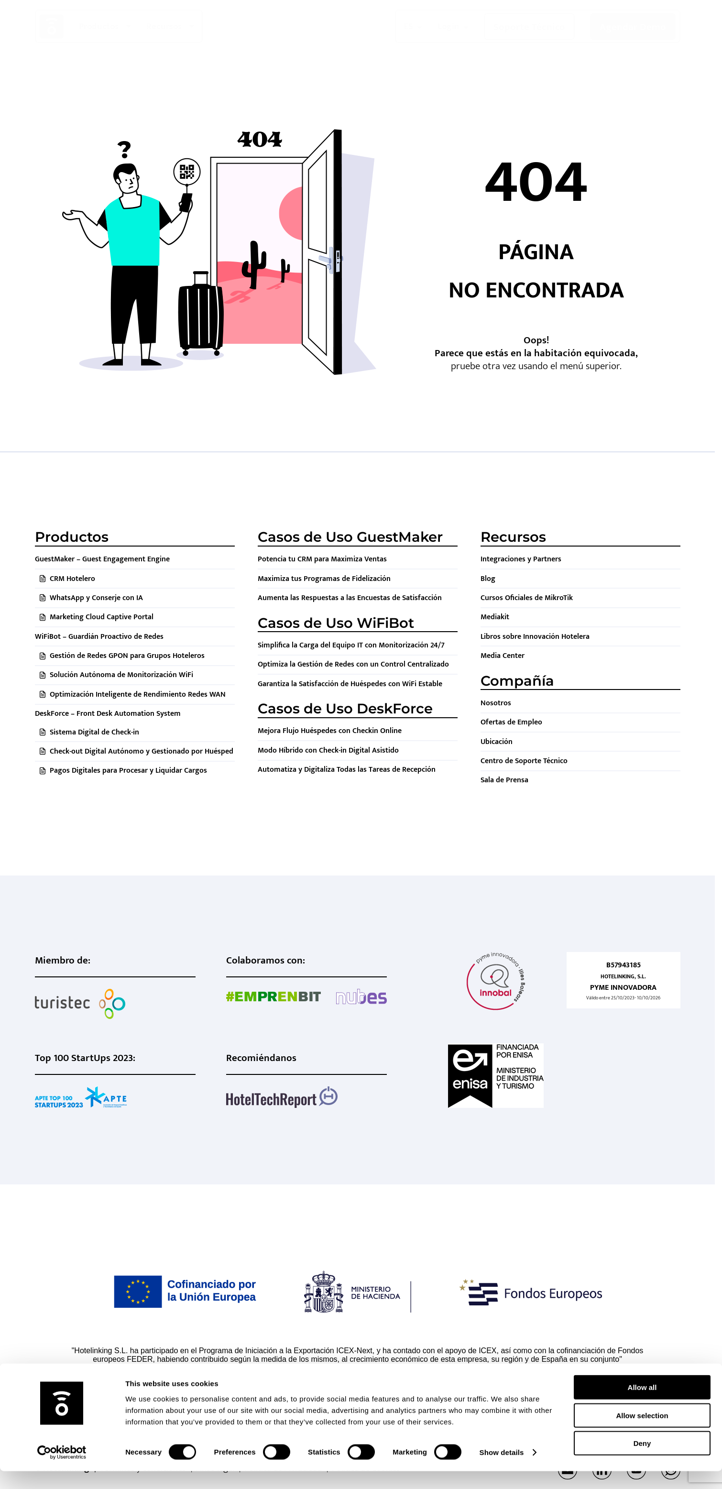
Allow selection (642, 1433)
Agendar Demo (633, 27)
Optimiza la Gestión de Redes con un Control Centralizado (353, 664)
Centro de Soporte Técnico (524, 761)
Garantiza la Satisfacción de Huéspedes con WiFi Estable (350, 684)
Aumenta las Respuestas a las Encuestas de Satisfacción (350, 597)
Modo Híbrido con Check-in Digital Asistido (328, 750)
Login (448, 26)
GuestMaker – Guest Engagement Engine (102, 559)
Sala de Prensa (504, 780)
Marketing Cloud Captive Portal (101, 617)
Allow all (642, 1405)
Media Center (503, 655)
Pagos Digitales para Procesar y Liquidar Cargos (128, 770)
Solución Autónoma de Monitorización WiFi (121, 674)
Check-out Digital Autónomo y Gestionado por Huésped (141, 751)
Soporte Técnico (529, 27)
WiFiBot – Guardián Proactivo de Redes (99, 636)
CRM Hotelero (72, 578)
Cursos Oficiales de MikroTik (527, 597)
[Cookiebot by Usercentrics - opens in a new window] (62, 1470)
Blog (488, 578)
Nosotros (496, 703)
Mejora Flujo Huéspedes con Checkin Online (330, 730)
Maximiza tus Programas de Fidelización (324, 578)
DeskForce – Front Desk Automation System (108, 713)
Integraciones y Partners (521, 559)
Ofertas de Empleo (511, 722)
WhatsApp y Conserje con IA (96, 597)
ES (408, 26)
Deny (642, 1461)
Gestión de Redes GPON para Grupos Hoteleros (127, 655)
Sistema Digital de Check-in (94, 732)
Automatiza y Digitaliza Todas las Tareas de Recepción (347, 769)
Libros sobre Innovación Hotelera (535, 636)
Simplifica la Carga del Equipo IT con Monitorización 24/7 (351, 645)
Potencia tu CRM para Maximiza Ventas (322, 559)
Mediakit (495, 617)
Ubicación (497, 741)
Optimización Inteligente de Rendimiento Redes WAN (138, 694)
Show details (502, 1470)
